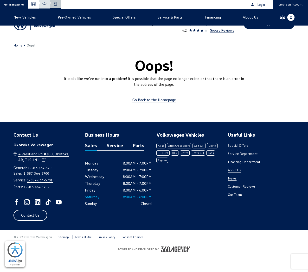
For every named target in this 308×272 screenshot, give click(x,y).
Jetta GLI (198, 169)
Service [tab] (115, 161)
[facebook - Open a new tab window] (16, 218)
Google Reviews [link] (222, 30)
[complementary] (15, 254)
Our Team (235, 211)
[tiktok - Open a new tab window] (48, 218)
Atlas (161, 162)
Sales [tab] (91, 161)
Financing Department (244, 178)
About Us (234, 186)
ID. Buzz (163, 169)
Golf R (212, 162)
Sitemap (63, 253)
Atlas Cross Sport (179, 162)
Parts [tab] (138, 161)
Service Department (242, 170)
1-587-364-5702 (36, 203)
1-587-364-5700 (220, 17)
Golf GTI (199, 162)
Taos (211, 169)
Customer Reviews (242, 202)
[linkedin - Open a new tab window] (37, 218)
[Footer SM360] (175, 265)
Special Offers (238, 161)
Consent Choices (132, 253)
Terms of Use (83, 253)
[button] (14, 4)
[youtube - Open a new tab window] (59, 218)
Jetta (184, 169)
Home (17, 61)
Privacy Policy (107, 253)
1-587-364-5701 (40, 196)
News (232, 194)
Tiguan (162, 176)
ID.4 (174, 169)
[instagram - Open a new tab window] (27, 218)
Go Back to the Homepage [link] (154, 115)
